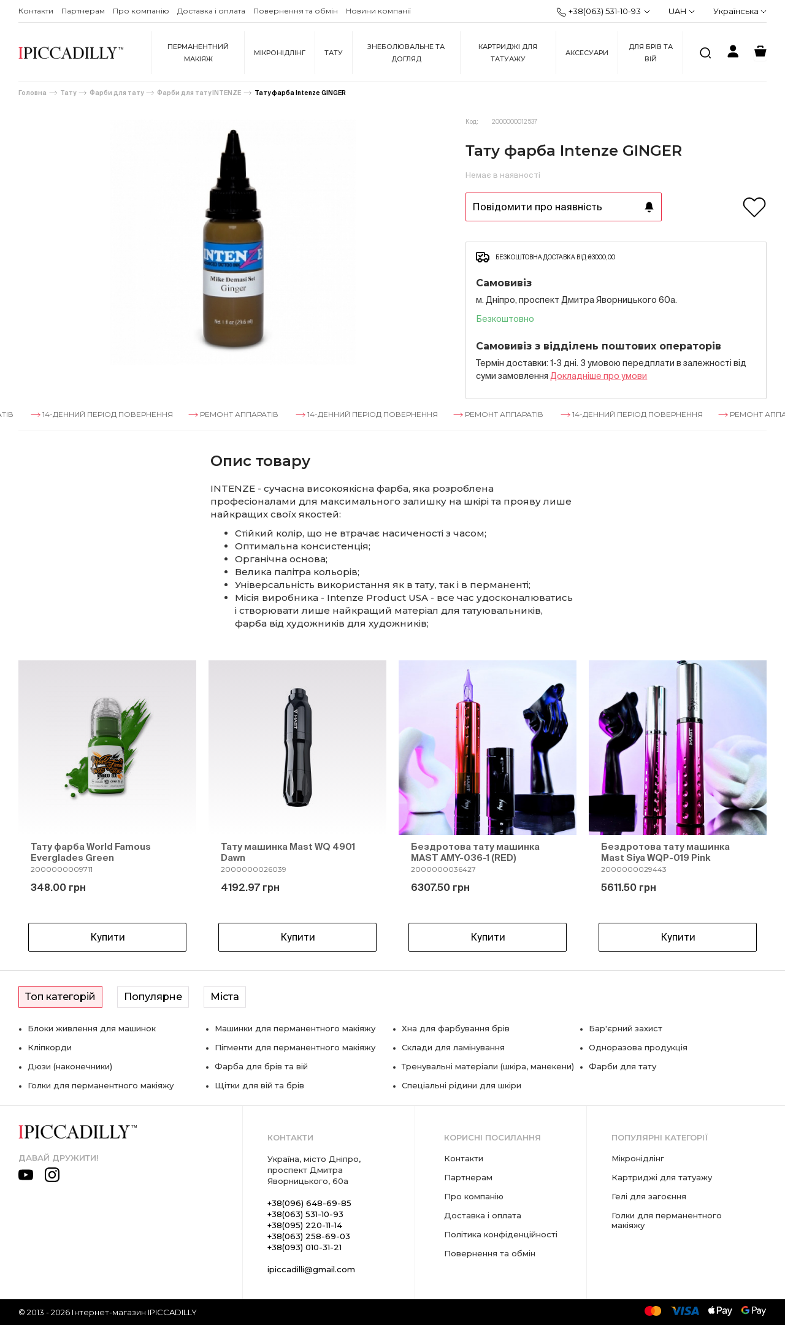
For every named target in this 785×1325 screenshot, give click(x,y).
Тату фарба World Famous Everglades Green (91, 852)
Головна (32, 93)
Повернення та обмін (295, 10)
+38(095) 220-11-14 (304, 1225)
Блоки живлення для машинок (92, 1028)
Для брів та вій (651, 52)
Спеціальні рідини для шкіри (461, 1085)
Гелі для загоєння (648, 1196)
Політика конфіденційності (500, 1234)
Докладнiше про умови (598, 376)
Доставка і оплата (211, 10)
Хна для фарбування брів (456, 1028)
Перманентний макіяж (198, 52)
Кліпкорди (50, 1047)
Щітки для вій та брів (259, 1085)
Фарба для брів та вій (261, 1066)
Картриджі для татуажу (507, 52)
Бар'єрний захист (625, 1028)
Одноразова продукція (638, 1047)
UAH (681, 11)
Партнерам (83, 10)
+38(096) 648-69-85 (309, 1203)
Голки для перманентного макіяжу (101, 1085)
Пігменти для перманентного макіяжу (295, 1047)
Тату (333, 52)
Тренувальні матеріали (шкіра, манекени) (488, 1066)
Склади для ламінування (453, 1047)
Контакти (35, 10)
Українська (740, 11)
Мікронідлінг (279, 52)
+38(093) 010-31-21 (304, 1247)
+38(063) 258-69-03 (308, 1236)
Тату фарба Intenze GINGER (300, 93)
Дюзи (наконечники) (70, 1066)
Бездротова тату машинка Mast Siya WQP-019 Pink (665, 852)
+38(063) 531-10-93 (598, 11)
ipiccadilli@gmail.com (311, 1269)
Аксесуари (586, 52)
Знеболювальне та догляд (406, 52)
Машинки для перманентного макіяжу (295, 1028)
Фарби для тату (117, 93)
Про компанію (141, 10)
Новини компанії (378, 10)
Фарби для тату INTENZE (199, 93)
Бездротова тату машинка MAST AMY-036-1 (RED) (475, 852)
